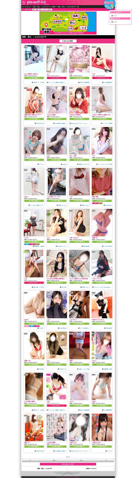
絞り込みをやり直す (68, 464)
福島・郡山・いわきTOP (44, 468)
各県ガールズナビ (91, 468)
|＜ (30, 460)
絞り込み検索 (68, 41)
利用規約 (63, 474)
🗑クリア (114, 16)
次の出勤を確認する (34, 78)
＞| (105, 460)
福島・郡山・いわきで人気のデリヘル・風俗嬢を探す (38, 4)
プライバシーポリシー (70, 474)
